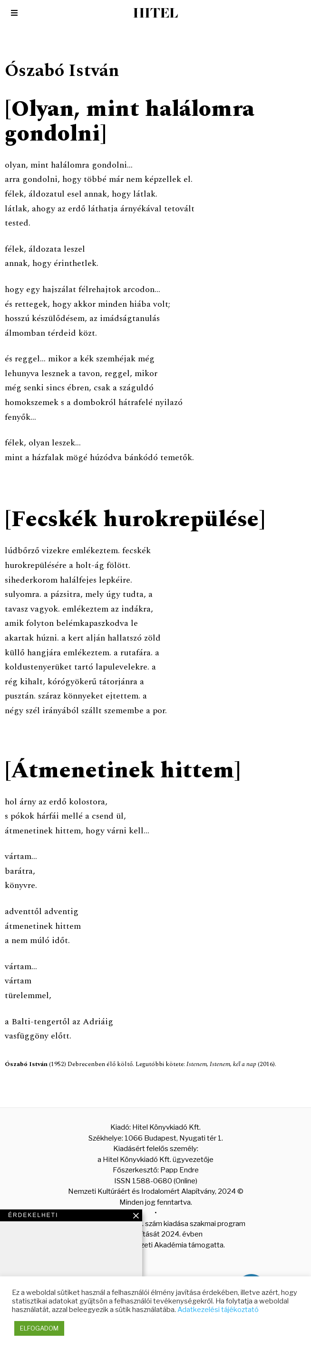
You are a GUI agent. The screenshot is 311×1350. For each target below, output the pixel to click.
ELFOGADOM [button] (39, 1328)
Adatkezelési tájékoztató (218, 1309)
